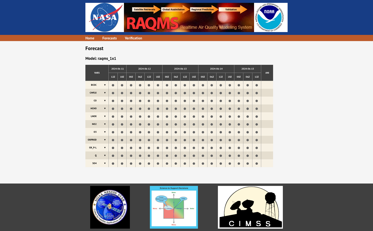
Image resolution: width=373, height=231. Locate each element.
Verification (133, 38)
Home (89, 38)
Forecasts (110, 38)
